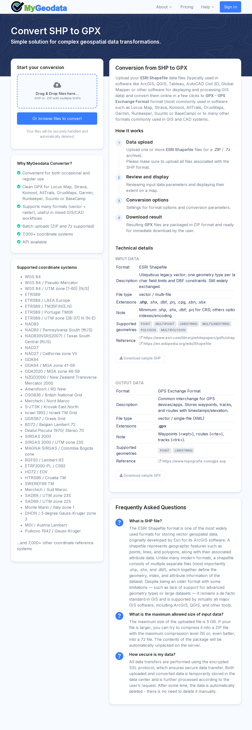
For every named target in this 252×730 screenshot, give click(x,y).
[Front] (39, 7)
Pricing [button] (186, 6)
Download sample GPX (140, 475)
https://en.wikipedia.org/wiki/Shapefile (175, 343)
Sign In (230, 6)
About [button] (162, 6)
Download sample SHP (140, 358)
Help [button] (205, 6)
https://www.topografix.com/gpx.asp (192, 461)
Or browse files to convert (57, 118)
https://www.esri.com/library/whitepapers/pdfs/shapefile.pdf (194, 338)
